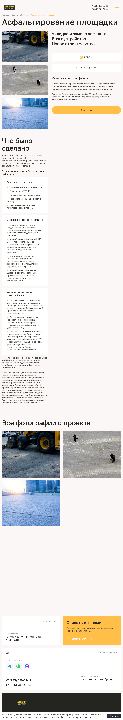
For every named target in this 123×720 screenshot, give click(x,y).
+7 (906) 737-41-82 (99, 9)
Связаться (80, 639)
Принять (114, 716)
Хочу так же (86, 110)
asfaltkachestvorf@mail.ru (99, 679)
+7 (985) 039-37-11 (99, 6)
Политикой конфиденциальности (70, 717)
